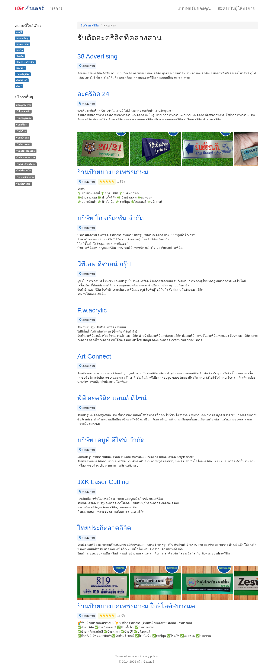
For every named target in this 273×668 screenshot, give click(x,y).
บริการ (56, 8)
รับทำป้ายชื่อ (22, 138)
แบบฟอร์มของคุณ (194, 8)
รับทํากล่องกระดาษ (25, 157)
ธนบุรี (19, 32)
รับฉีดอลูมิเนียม (23, 118)
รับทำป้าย (21, 131)
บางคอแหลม (22, 44)
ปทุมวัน (19, 56)
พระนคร (20, 68)
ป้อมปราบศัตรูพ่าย (25, 62)
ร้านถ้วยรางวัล (23, 183)
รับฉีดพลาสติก (23, 111)
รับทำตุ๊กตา (21, 124)
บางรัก (19, 50)
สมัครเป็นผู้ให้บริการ (236, 8)
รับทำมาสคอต (23, 144)
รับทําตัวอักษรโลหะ (25, 164)
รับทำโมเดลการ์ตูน (25, 151)
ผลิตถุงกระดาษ (23, 105)
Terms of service (126, 656)
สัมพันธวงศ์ (21, 80)
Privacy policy (148, 656)
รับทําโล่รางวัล (23, 170)
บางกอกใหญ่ (22, 38)
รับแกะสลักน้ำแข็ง (25, 177)
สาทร (19, 86)
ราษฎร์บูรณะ (22, 74)
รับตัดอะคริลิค (90, 25)
